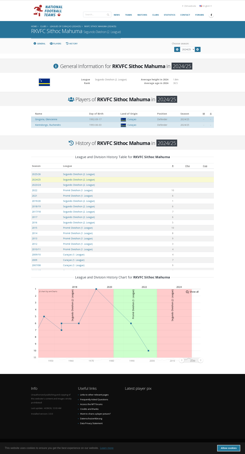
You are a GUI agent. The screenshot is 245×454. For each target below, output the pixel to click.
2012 (34, 243)
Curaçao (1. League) (73, 254)
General (39, 43)
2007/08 (36, 265)
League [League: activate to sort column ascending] (67, 165)
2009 (34, 260)
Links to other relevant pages (94, 394)
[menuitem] (191, 360)
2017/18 (36, 211)
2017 (34, 217)
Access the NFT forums (91, 404)
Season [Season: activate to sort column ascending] (36, 165)
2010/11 (36, 249)
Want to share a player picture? (95, 413)
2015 (34, 227)
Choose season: (180, 43)
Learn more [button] (106, 448)
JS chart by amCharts (48, 291)
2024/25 (36, 179)
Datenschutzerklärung (91, 418)
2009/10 (36, 254)
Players (55, 43)
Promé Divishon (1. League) (78, 190)
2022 (34, 190)
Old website (189, 6)
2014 (34, 233)
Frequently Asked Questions (94, 399)
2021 (34, 195)
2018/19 (36, 206)
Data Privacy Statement (91, 423)
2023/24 (36, 184)
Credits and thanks (89, 409)
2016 (34, 222)
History (72, 43)
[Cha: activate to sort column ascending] (187, 166)
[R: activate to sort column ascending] (173, 166)
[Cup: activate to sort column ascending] (205, 166)
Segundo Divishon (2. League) (79, 174)
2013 (34, 238)
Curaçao (131, 119)
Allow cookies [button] (229, 448)
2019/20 (36, 201)
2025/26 (36, 174)
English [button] (205, 6)
